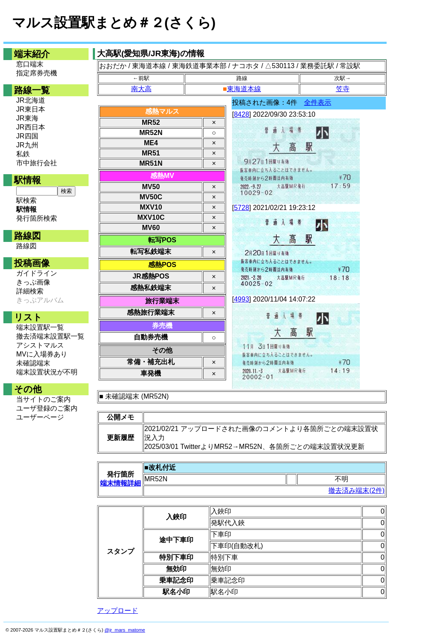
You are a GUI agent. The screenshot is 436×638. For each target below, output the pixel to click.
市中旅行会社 (36, 163)
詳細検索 (29, 291)
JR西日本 (30, 127)
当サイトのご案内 (43, 399)
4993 (241, 299)
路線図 (26, 246)
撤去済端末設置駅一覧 (50, 336)
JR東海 (27, 118)
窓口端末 (29, 64)
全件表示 (317, 102)
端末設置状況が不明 (46, 372)
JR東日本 (30, 109)
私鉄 (23, 154)
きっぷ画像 (33, 282)
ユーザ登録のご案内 (46, 408)
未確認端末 (33, 363)
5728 (241, 207)
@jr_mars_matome (125, 629)
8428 (241, 114)
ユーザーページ (40, 417)
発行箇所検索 (36, 218)
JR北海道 (30, 100)
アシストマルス (40, 345)
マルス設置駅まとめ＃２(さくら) (113, 22)
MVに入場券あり (41, 354)
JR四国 (27, 136)
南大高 (141, 88)
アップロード (117, 610)
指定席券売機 (36, 73)
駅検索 (26, 200)
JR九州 (27, 145)
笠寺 (343, 88)
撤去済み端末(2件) (356, 490)
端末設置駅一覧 (40, 327)
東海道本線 (244, 88)
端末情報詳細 (120, 483)
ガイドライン (36, 273)
